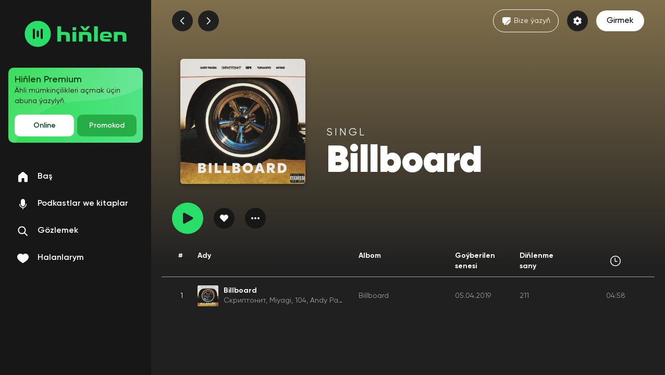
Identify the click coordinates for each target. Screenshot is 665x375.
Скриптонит (245, 300)
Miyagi (280, 300)
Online (44, 125)
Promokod (107, 125)
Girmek (620, 21)
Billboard (374, 295)
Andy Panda (331, 300)
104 (300, 300)
